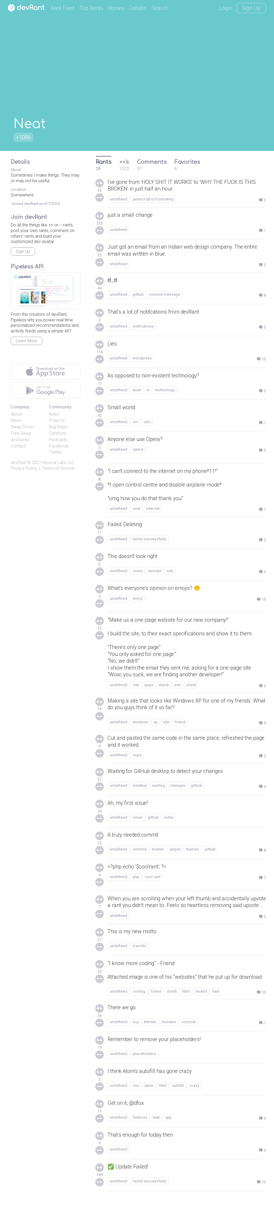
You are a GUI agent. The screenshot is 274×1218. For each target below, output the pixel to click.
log (136, 1040)
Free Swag (21, 433)
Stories (116, 8)
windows (140, 725)
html (186, 1009)
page (148, 687)
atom (149, 1103)
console (188, 1040)
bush (137, 391)
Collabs (137, 8)
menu (138, 572)
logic (137, 758)
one (177, 687)
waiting (158, 789)
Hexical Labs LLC (58, 462)
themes (192, 852)
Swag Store (22, 426)
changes (177, 789)
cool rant (152, 880)
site (170, 572)
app (168, 1135)
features (140, 1135)
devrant (154, 572)
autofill (178, 1103)
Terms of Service (58, 468)
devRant (18, 462)
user (137, 510)
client (191, 687)
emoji (138, 600)
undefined (118, 199)
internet (152, 510)
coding (139, 1009)
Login (225, 8)
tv (148, 391)
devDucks (20, 439)
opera (138, 450)
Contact (18, 446)
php (136, 880)
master (158, 852)
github (138, 295)
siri (136, 422)
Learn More (26, 340)
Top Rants (91, 8)
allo (147, 422)
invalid (201, 1009)
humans (169, 1040)
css (136, 1103)
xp (156, 725)
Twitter (55, 452)
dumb (164, 687)
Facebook (58, 446)
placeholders (144, 1071)
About (16, 414)
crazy (194, 1103)
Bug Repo (58, 426)
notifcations (143, 327)
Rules (54, 414)
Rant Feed (63, 8)
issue (137, 820)
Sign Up (251, 8)
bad (215, 1009)
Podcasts (58, 439)
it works (139, 956)
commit (139, 852)
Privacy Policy (24, 468)
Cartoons (57, 433)
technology (165, 391)
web (156, 1135)
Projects (57, 420)
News (16, 420)
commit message (164, 295)
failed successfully (149, 540)
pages (175, 852)
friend (180, 725)
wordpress (142, 359)
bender (150, 1040)
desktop (140, 789)
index (169, 820)
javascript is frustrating (153, 199)
